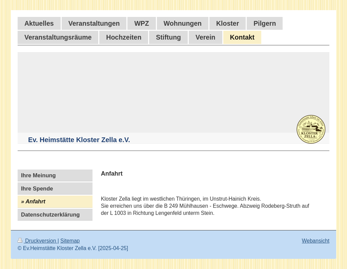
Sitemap (70, 241)
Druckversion (38, 241)
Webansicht (315, 241)
